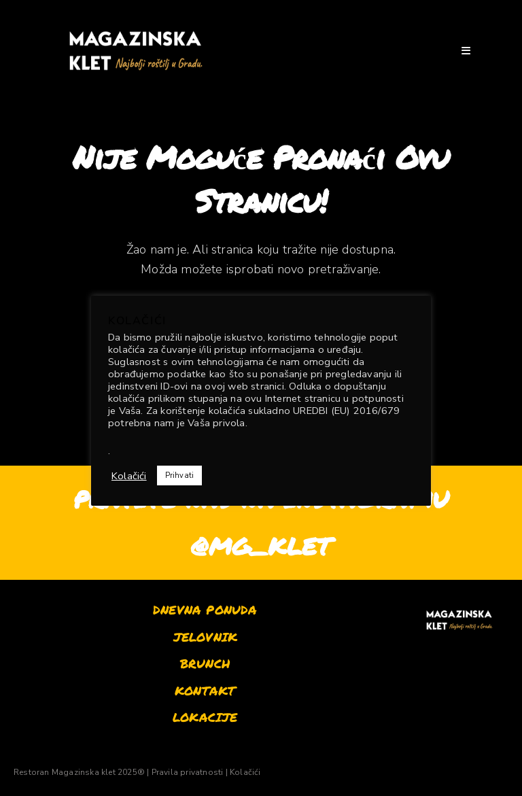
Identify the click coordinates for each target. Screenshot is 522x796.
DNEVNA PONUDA (205, 610)
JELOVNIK (205, 637)
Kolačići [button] (129, 476)
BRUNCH (205, 663)
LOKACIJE (205, 717)
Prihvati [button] (179, 475)
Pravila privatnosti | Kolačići (206, 772)
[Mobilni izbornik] (466, 50)
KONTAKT (205, 690)
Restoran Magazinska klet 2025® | (81, 772)
